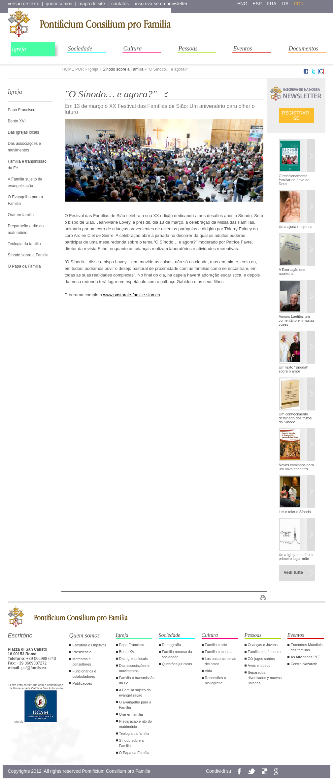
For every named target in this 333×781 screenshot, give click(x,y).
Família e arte (216, 645)
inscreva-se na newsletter (161, 3)
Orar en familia (21, 214)
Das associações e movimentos (134, 668)
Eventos (242, 48)
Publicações (82, 683)
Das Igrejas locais (23, 132)
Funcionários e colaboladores (84, 673)
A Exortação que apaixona (292, 272)
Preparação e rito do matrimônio (135, 724)
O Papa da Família (24, 266)
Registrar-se (296, 115)
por (299, 3)
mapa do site (92, 3)
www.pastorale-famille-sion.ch (131, 294)
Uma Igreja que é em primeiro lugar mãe (296, 557)
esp (257, 3)
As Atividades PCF (306, 657)
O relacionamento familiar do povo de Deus (294, 180)
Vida (208, 671)
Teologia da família (24, 244)
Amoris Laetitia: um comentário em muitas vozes (297, 320)
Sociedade (80, 48)
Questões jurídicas (177, 664)
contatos (120, 3)
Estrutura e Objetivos (90, 645)
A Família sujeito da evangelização (135, 692)
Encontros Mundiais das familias (307, 647)
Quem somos (84, 635)
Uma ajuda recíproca (296, 227)
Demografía (171, 645)
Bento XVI (17, 121)
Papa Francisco (21, 110)
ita (285, 3)
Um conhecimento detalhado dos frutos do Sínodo (295, 418)
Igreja (19, 49)
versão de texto (24, 3)
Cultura (132, 48)
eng (242, 3)
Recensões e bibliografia (215, 680)
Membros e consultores (82, 661)
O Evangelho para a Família (135, 704)
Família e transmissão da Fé (137, 680)
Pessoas (188, 48)
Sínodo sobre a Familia (123, 69)
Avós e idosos (259, 665)
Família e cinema (219, 652)
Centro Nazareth (304, 664)
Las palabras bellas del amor (220, 661)
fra (271, 3)
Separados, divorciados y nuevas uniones (265, 677)
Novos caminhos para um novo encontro (296, 467)
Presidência (82, 652)
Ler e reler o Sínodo (295, 512)
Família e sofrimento (264, 652)
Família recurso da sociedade (177, 654)
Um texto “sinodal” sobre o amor (293, 369)
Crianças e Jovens (263, 645)
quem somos (59, 3)
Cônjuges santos (261, 659)
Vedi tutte (293, 572)
